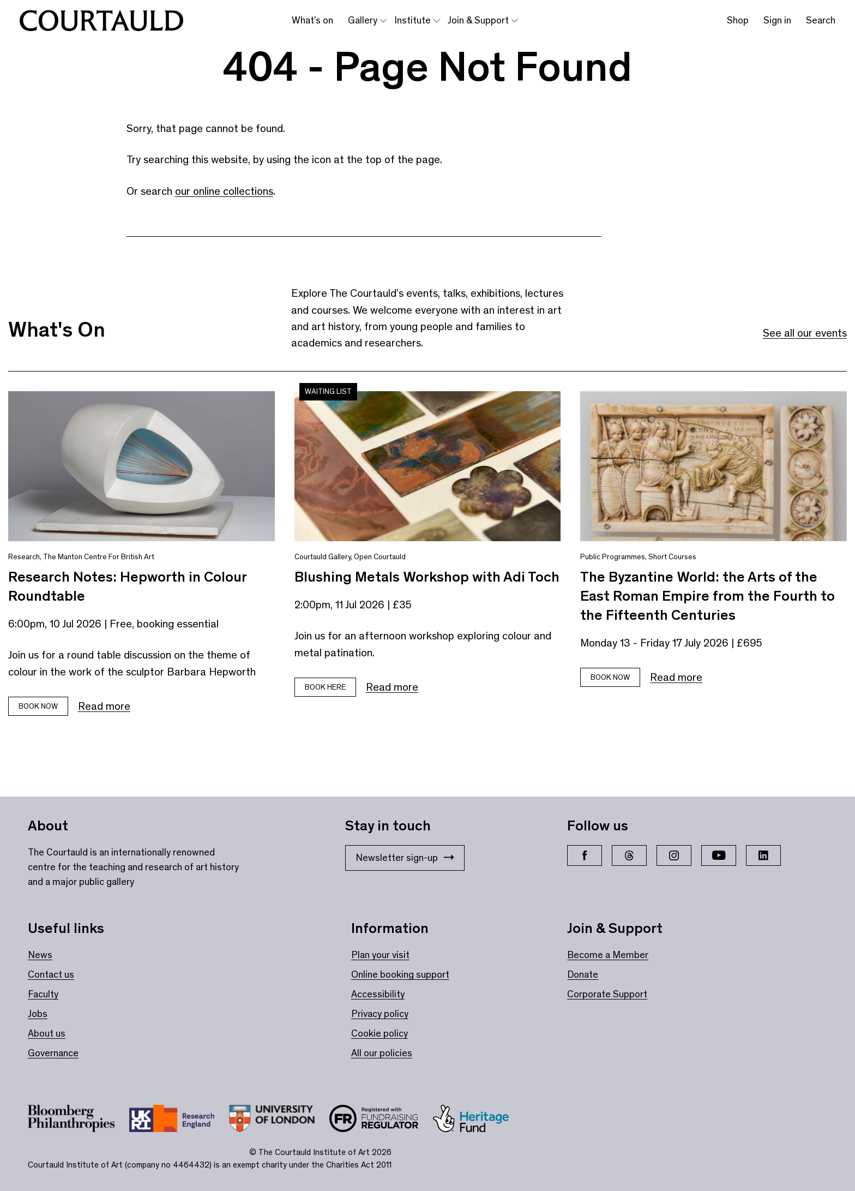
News (40, 955)
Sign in (777, 20)
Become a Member (607, 955)
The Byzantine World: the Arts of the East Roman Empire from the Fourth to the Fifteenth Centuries (707, 596)
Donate (582, 974)
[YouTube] (718, 855)
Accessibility (378, 994)
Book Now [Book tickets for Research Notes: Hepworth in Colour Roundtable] (38, 706)
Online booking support (400, 974)
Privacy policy (379, 1014)
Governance (53, 1053)
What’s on (312, 20)
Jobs (37, 1014)
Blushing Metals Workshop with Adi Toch (426, 576)
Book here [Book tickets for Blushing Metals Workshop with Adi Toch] (325, 687)
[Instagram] (674, 855)
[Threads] (629, 855)
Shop (738, 20)
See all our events (805, 332)
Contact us (51, 974)
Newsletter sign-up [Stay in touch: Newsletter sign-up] (405, 858)
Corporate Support (607, 994)
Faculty (43, 994)
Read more (104, 706)
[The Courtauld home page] (101, 21)
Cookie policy (379, 1033)
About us (46, 1033)
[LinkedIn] (763, 855)
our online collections (224, 190)
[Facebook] (584, 855)
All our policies (381, 1053)
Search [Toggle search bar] (820, 20)
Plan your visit (380, 955)
